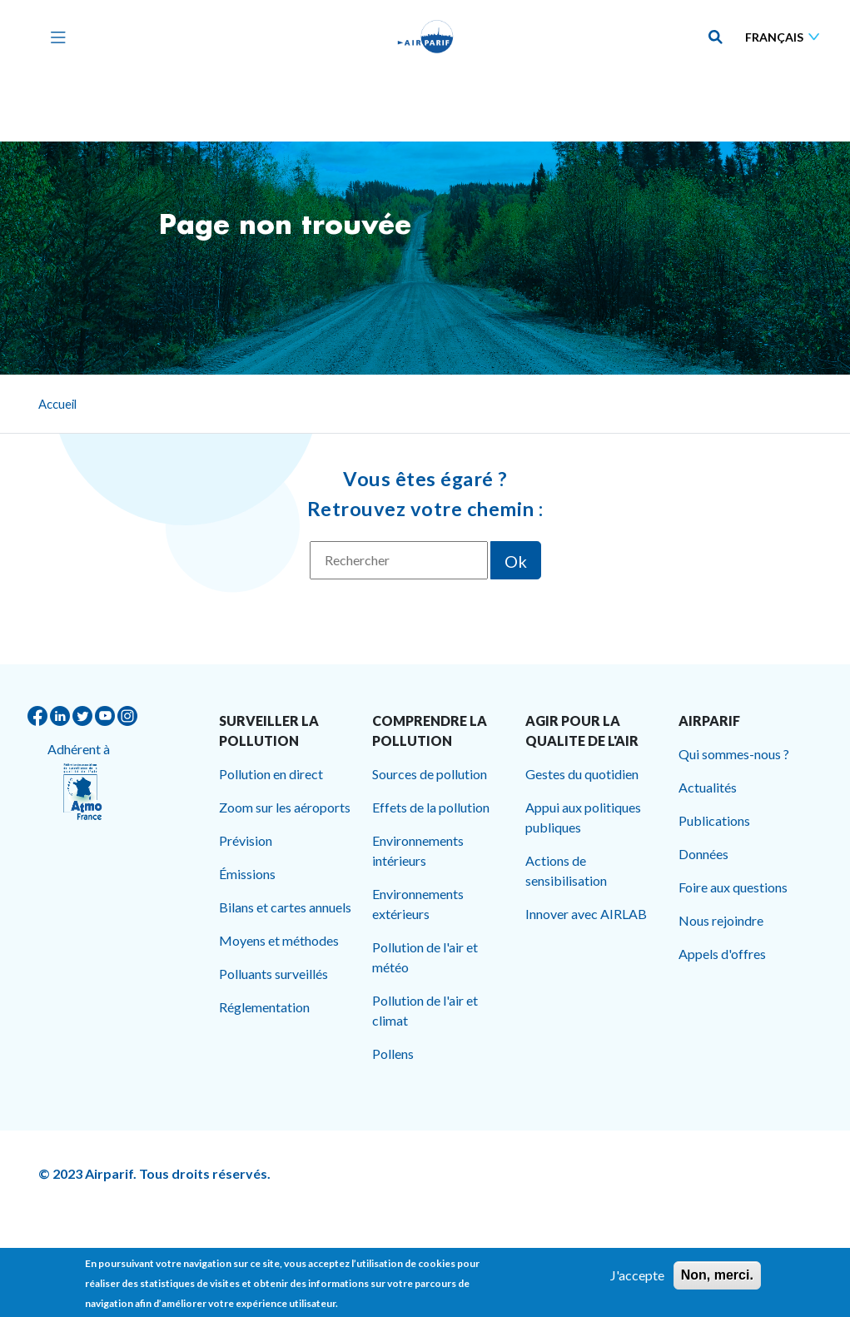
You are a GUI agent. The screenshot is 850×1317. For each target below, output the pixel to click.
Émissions (247, 874)
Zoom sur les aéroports (284, 807)
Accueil (57, 403)
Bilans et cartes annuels (285, 907)
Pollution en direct (271, 774)
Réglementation (264, 1007)
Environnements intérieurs (418, 850)
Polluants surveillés (273, 974)
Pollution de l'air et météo (425, 957)
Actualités (708, 787)
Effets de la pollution (431, 807)
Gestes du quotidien (582, 774)
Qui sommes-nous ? (734, 754)
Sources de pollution (429, 774)
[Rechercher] (399, 560)
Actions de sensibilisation (566, 870)
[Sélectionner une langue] (786, 37)
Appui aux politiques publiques (583, 817)
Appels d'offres (722, 954)
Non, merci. (717, 1281)
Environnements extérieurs (418, 904)
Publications (714, 820)
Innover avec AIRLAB (586, 914)
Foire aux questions (733, 887)
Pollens (393, 1053)
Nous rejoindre (721, 920)
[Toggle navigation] (54, 36)
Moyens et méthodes (279, 940)
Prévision (245, 840)
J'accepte (637, 1281)
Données (703, 854)
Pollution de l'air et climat (425, 1010)
